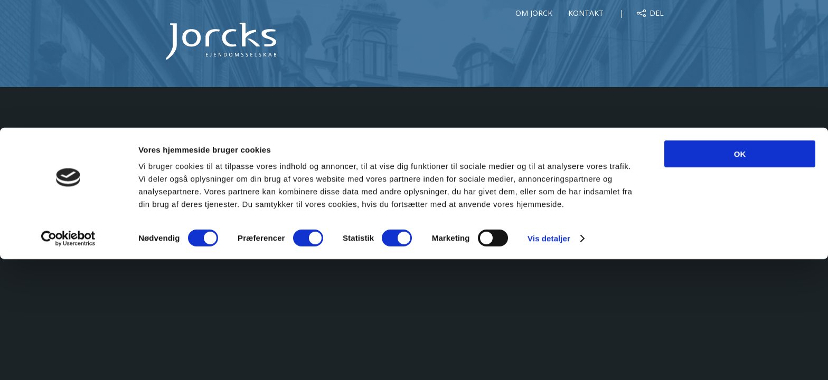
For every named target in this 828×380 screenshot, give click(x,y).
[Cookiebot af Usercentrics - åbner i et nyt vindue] (68, 359)
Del (657, 13)
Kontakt (586, 13)
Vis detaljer (549, 359)
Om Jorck (533, 13)
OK (740, 274)
